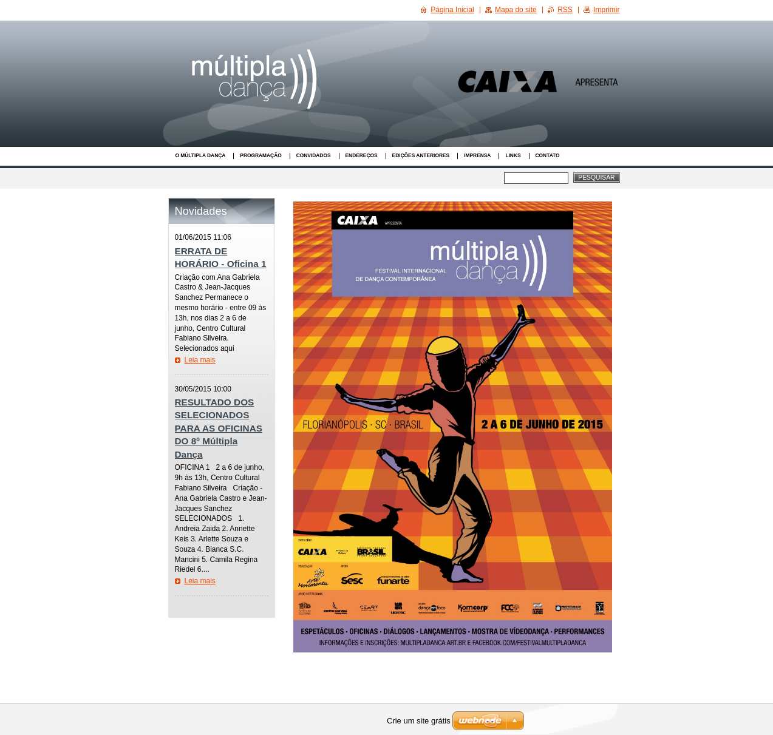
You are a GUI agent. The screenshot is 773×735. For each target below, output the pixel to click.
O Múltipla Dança (200, 155)
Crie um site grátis (419, 720)
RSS (565, 9)
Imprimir (606, 9)
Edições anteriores (421, 155)
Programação (260, 155)
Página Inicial (452, 9)
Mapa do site (516, 9)
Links (512, 155)
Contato (548, 155)
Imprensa (477, 155)
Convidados (313, 155)
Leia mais (200, 360)
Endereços (362, 155)
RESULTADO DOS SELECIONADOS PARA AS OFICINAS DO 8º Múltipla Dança (219, 428)
